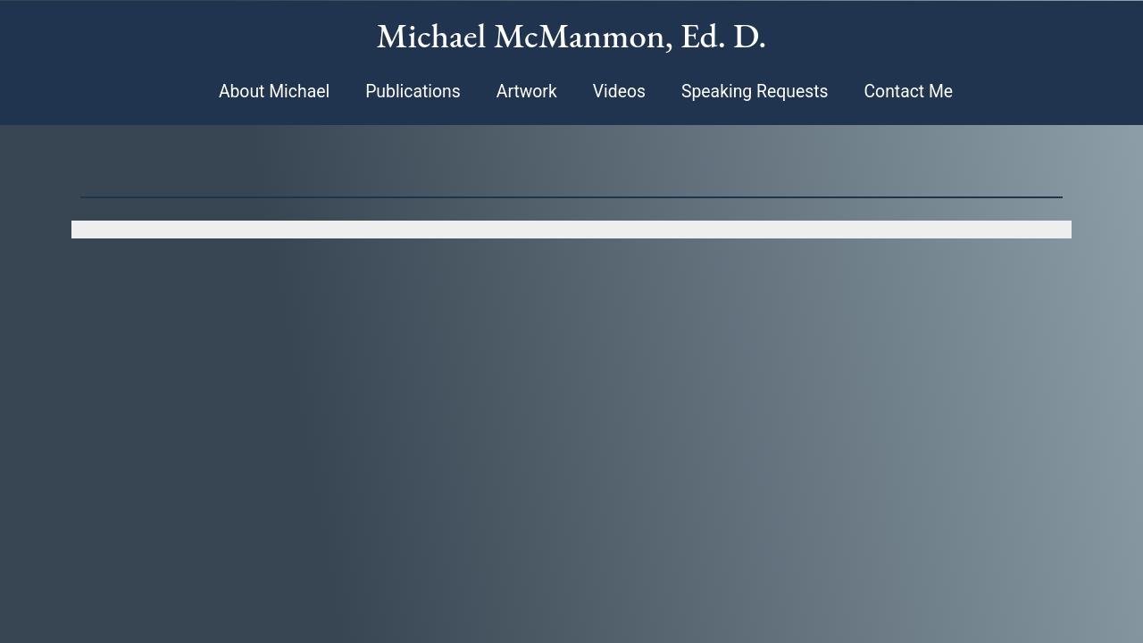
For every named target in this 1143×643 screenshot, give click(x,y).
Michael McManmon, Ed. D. (572, 35)
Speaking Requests (755, 91)
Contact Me (908, 91)
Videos (619, 91)
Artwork (526, 91)
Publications (413, 91)
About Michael (274, 91)
